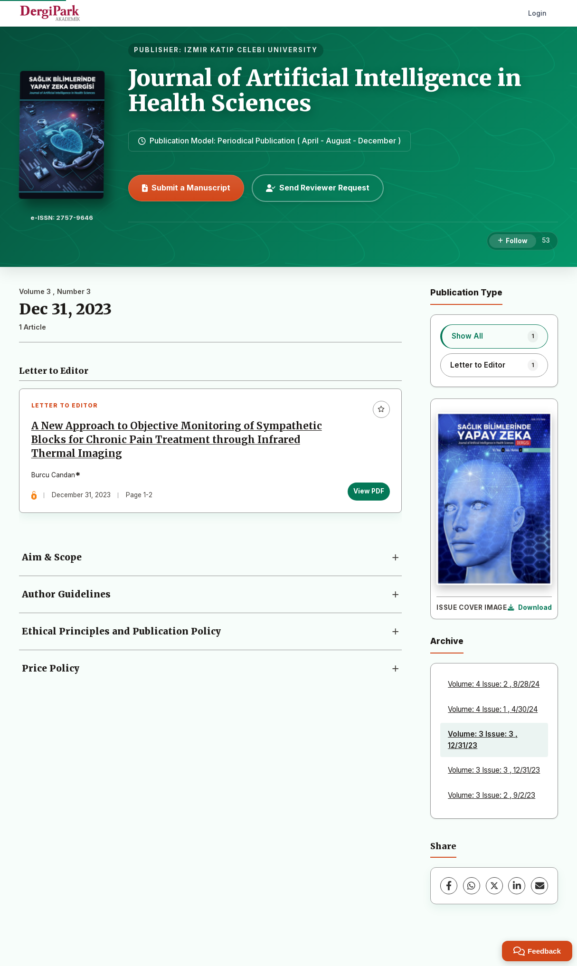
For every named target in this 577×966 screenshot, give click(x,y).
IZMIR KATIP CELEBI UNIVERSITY (251, 50)
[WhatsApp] (471, 885)
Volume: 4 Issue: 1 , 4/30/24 (493, 709)
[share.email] (539, 885)
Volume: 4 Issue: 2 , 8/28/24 (493, 684)
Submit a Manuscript (186, 187)
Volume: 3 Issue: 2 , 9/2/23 (491, 795)
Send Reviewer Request (317, 187)
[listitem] (494, 336)
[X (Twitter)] (494, 885)
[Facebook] (448, 885)
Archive (446, 641)
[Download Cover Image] (530, 608)
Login (537, 13)
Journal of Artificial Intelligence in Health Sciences (324, 90)
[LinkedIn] (516, 885)
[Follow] (512, 241)
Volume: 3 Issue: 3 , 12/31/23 (483, 739)
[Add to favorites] (380, 409)
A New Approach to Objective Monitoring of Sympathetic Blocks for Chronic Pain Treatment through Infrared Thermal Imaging (176, 440)
